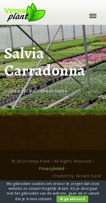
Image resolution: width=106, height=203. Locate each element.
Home (10, 91)
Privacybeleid (51, 168)
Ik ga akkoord (72, 199)
